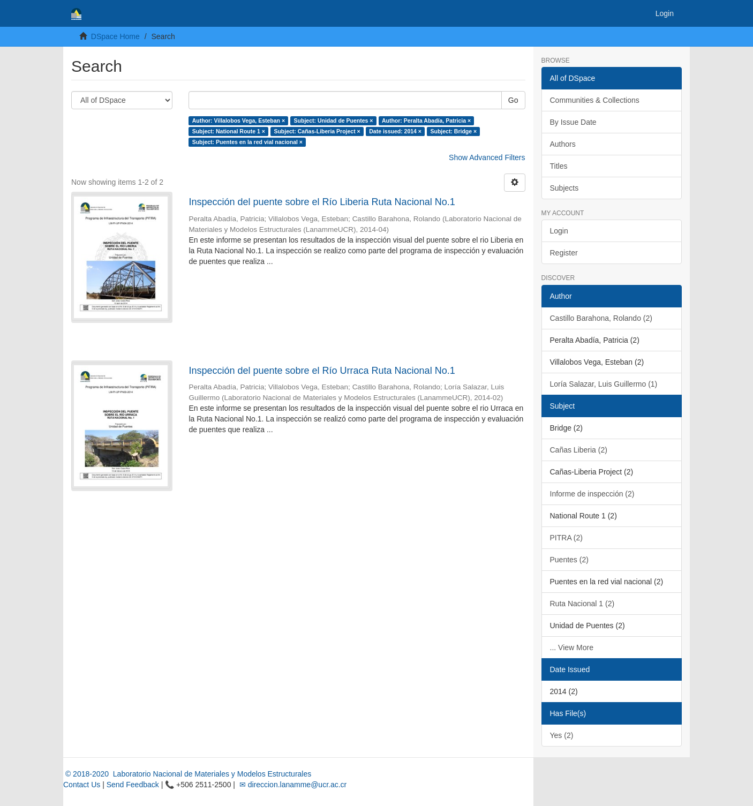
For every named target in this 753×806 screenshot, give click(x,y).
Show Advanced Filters (487, 157)
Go (513, 100)
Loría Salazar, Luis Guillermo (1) (604, 384)
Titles (559, 166)
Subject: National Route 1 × (228, 131)
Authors (563, 144)
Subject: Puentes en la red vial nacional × (247, 142)
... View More (571, 647)
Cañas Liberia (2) (578, 450)
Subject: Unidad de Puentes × (333, 120)
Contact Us (81, 784)
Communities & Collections (594, 100)
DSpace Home (115, 36)
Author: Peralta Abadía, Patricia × (426, 120)
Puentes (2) (569, 559)
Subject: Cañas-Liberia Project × (317, 131)
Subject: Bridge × (453, 131)
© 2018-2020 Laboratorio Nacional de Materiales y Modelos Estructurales (187, 774)
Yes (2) (562, 735)
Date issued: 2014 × (395, 131)
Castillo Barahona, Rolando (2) (601, 318)
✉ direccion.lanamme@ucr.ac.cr (292, 784)
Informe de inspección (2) (592, 493)
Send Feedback (133, 784)
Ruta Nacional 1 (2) (582, 603)
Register (564, 252)
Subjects (564, 188)
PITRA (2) (566, 537)
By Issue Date (573, 122)
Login (559, 231)
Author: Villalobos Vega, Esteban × (238, 120)
